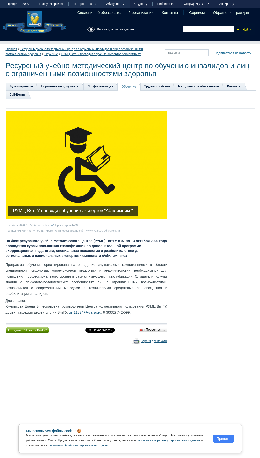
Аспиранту (226, 4)
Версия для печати (154, 341)
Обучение (51, 54)
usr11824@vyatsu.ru (85, 312)
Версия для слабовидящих (115, 29)
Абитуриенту (115, 4)
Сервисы (197, 12)
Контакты (170, 12)
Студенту (140, 4)
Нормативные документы (60, 86)
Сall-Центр (17, 94)
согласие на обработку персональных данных (168, 440)
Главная (11, 49)
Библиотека (165, 4)
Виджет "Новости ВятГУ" (27, 329)
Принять (223, 439)
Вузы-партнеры (21, 86)
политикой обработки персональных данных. (80, 445)
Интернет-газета (85, 4)
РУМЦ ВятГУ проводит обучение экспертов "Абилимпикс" (101, 54)
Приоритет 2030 (18, 4)
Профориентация (100, 86)
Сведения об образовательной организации (115, 12)
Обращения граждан (231, 12)
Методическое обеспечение (198, 86)
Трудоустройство (157, 86)
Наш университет (51, 4)
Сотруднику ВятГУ (196, 4)
